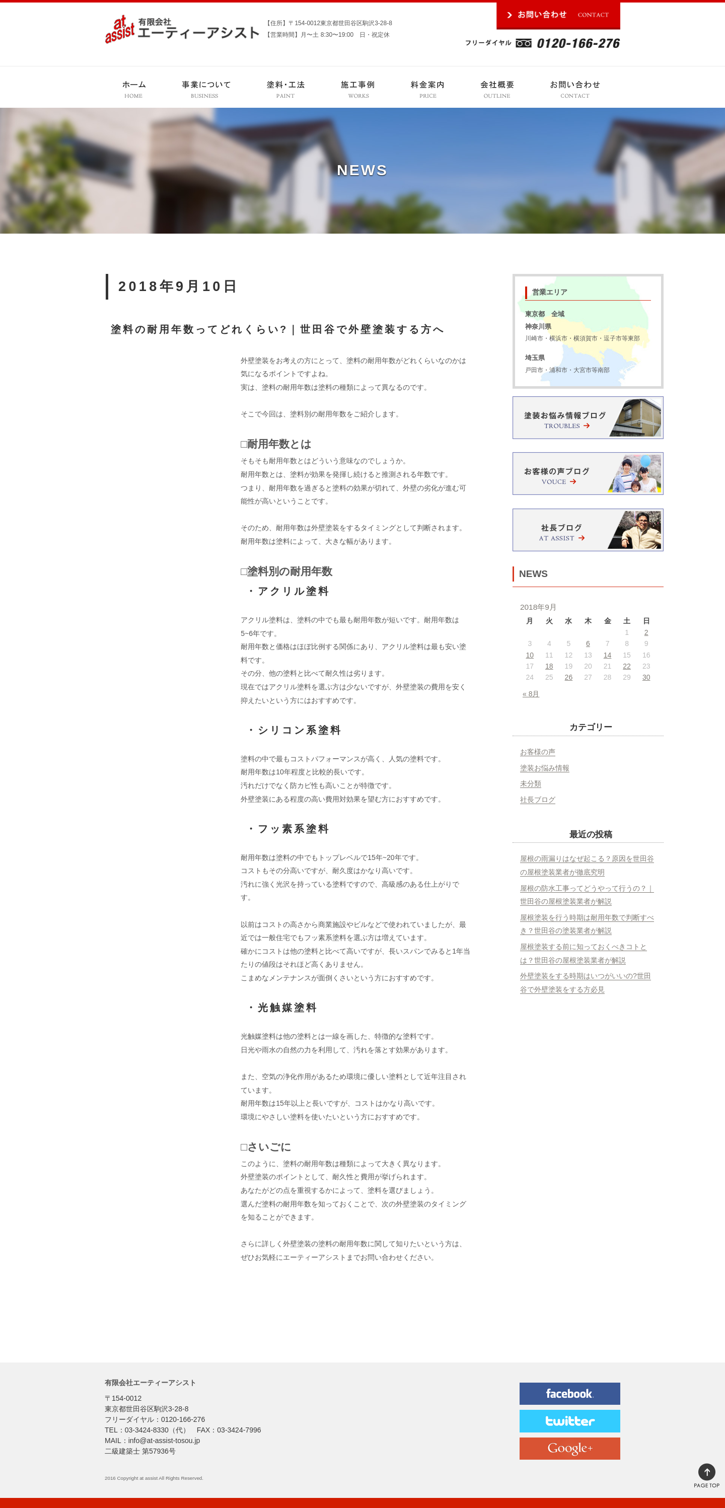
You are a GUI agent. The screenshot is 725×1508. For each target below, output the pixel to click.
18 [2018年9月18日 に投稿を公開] (549, 666)
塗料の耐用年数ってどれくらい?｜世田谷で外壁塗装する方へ (278, 329)
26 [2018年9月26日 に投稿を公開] (569, 677)
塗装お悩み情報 (544, 768)
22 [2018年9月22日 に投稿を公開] (627, 666)
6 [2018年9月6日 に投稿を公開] (588, 643)
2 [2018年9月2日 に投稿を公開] (646, 632)
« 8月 (531, 694)
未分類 (530, 783)
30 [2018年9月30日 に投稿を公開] (646, 677)
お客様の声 (537, 752)
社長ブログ (537, 800)
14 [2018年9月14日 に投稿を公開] (608, 655)
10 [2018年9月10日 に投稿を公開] (530, 655)
